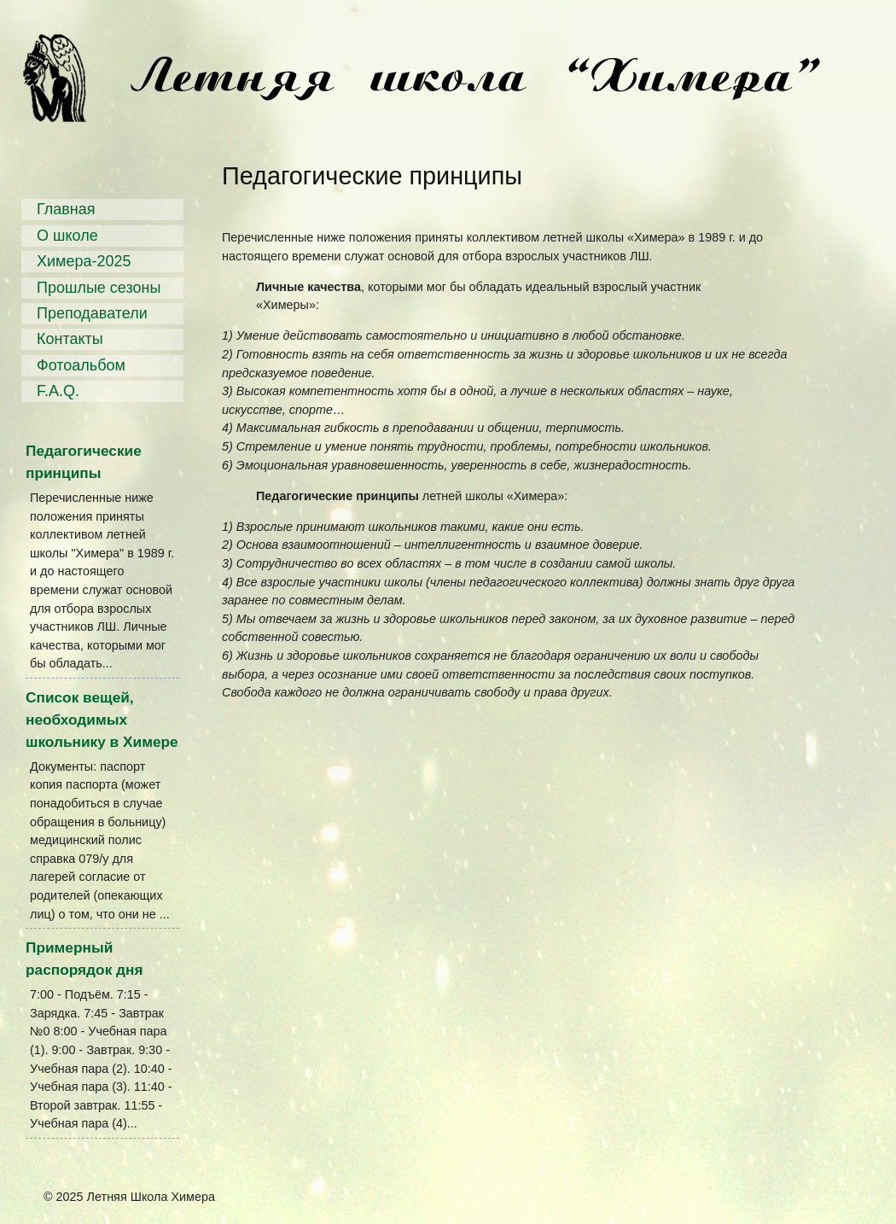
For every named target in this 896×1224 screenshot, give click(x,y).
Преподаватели (92, 313)
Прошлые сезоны (98, 287)
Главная (66, 209)
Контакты (70, 338)
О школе (67, 235)
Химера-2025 (84, 261)
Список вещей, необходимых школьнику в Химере (102, 719)
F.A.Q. (58, 390)
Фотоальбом (81, 365)
